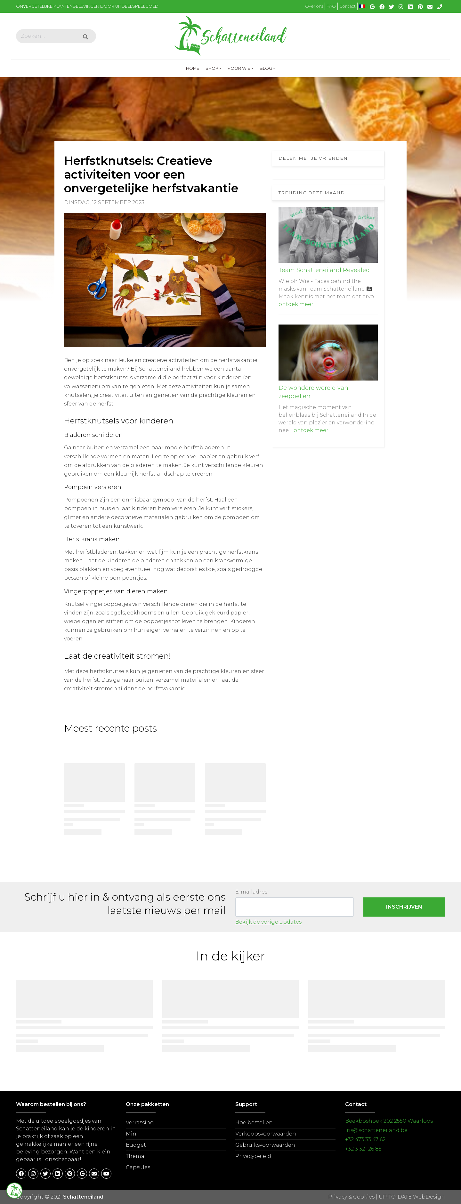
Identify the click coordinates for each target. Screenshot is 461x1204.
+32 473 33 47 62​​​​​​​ (365, 1139)
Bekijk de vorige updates (268, 922)
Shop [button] (212, 68)
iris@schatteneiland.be (376, 1130)
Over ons (314, 6)
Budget (136, 1145)
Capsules (138, 1167)
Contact (347, 6)
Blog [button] (266, 68)
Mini (132, 1134)
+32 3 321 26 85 (363, 1149)
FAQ (331, 6)
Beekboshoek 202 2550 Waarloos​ (389, 1121)
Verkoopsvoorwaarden (265, 1134)
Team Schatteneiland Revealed (324, 270)
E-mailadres (251, 892)
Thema (135, 1156)
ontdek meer (296, 304)
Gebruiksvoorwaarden (265, 1145)
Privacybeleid (253, 1156)
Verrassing (140, 1123)
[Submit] (85, 37)
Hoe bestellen (254, 1123)
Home (194, 67)
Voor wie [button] (239, 68)
